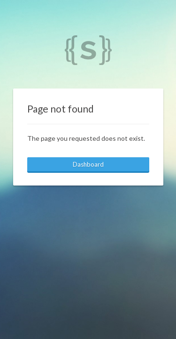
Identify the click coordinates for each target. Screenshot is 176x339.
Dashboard (88, 164)
